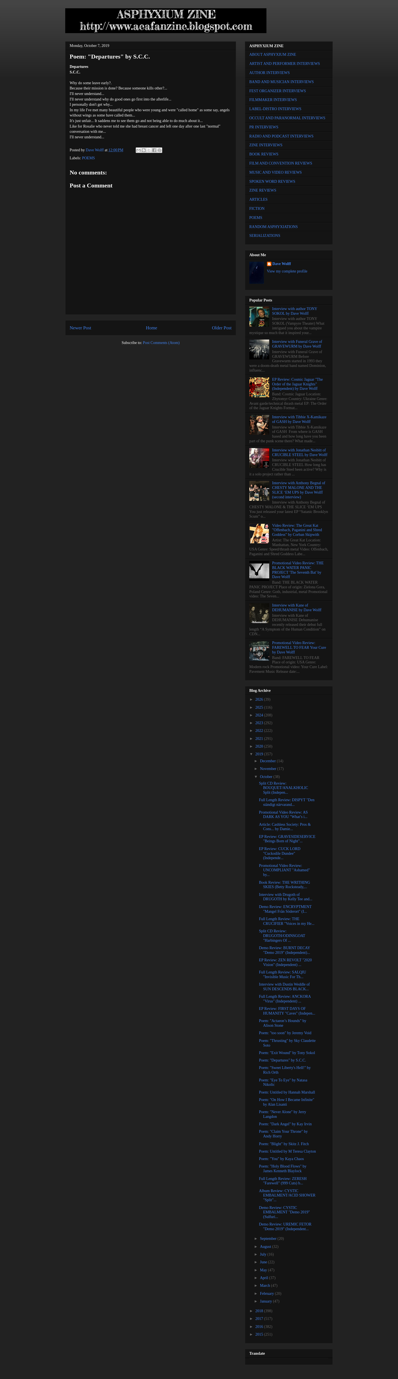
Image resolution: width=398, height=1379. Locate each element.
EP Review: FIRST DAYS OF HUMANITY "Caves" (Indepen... (287, 1011)
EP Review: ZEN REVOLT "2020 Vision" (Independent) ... (285, 962)
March (265, 1285)
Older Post (222, 327)
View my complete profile (287, 271)
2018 (259, 1311)
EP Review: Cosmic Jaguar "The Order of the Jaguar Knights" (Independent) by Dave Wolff (297, 384)
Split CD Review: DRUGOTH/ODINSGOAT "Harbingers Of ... (282, 936)
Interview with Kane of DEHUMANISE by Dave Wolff (296, 607)
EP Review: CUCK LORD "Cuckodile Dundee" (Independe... (279, 853)
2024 (259, 715)
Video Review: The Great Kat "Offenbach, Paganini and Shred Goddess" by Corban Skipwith (297, 530)
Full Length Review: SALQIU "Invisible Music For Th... (282, 974)
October (266, 777)
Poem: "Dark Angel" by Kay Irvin (285, 1124)
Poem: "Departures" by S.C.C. (282, 1060)
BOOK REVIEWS (263, 154)
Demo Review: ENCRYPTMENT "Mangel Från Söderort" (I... (285, 909)
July (263, 1254)
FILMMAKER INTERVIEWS (273, 100)
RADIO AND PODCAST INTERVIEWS (281, 136)
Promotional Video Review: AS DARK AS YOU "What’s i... (283, 814)
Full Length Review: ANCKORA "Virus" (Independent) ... (285, 998)
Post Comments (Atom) (161, 343)
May (264, 1270)
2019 (259, 754)
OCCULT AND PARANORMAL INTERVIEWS (287, 118)
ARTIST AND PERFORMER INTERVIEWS (284, 64)
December (268, 761)
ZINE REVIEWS (262, 190)
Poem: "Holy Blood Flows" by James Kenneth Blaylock (283, 1168)
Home (151, 327)
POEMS (88, 158)
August (266, 1247)
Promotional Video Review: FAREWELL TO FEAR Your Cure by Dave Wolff (299, 647)
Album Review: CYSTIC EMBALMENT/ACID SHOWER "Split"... (287, 1195)
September (268, 1239)
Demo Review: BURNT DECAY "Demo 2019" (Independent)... (284, 950)
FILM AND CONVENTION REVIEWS (280, 163)
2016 (259, 1327)
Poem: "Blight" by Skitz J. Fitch (284, 1144)
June (264, 1262)
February (267, 1293)
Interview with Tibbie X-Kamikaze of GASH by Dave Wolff (299, 419)
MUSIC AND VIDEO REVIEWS (275, 172)
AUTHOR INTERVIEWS (269, 73)
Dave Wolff (282, 264)
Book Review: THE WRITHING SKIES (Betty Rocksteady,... (284, 884)
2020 (259, 746)
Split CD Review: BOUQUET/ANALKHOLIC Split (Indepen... (283, 788)
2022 (259, 731)
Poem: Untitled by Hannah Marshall (287, 1092)
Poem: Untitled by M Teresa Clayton (287, 1151)
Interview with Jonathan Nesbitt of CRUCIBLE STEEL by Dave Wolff (300, 452)
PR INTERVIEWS (263, 127)
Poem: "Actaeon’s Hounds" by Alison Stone (282, 1023)
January (266, 1301)
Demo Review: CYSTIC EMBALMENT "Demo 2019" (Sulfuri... (284, 1212)
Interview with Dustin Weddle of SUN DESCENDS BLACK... (284, 986)
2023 (259, 723)
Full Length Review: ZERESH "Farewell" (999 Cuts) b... (283, 1181)
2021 (259, 739)
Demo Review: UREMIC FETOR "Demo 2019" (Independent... (285, 1226)
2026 (259, 699)
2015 (259, 1334)
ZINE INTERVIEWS (265, 145)
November (268, 769)
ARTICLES (258, 199)
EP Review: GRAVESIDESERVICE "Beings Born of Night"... (287, 839)
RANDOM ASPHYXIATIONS (273, 227)
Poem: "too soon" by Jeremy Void (285, 1033)
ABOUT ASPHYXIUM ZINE (272, 54)
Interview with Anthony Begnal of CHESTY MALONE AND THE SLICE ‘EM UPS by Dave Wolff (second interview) (298, 490)
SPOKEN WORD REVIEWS (272, 181)
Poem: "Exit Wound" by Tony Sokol (287, 1053)
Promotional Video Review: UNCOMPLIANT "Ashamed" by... (284, 870)
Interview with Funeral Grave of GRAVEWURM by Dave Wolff (297, 344)
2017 (259, 1319)
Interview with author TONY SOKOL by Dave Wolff (294, 311)
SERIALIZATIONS (264, 236)
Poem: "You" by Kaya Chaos (281, 1159)
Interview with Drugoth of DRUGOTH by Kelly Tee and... (285, 897)
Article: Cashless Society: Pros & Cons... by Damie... (285, 826)
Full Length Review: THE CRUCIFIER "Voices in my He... (287, 921)
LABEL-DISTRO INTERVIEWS (275, 109)
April (264, 1278)
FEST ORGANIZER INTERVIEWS (277, 91)
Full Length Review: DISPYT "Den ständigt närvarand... (287, 802)
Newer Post (80, 327)
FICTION (257, 209)
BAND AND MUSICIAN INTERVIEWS (281, 82)
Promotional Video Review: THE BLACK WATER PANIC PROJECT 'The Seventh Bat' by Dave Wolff (298, 570)
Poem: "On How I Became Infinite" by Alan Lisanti (286, 1102)
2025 (259, 707)
